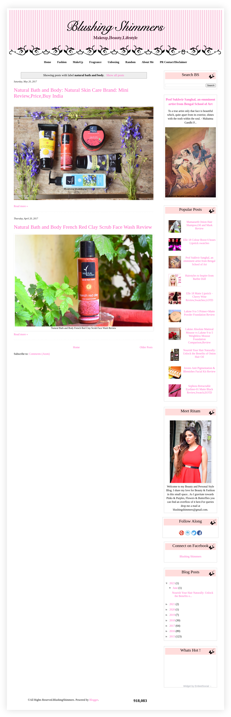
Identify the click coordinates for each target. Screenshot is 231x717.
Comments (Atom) (39, 353)
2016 (172, 631)
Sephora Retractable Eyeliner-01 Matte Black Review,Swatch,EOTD (199, 389)
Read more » (21, 206)
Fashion (62, 62)
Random (130, 62)
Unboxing (113, 62)
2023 (172, 583)
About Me (148, 62)
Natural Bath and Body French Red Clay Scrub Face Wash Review (83, 227)
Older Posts (146, 347)
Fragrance (95, 62)
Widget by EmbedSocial (196, 686)
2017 (172, 625)
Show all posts (115, 75)
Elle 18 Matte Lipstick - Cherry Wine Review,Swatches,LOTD (199, 296)
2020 (172, 609)
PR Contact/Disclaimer (173, 62)
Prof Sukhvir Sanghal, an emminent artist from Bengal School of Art (199, 261)
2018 (172, 620)
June (175, 587)
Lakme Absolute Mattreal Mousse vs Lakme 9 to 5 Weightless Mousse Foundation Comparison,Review (199, 336)
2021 (172, 604)
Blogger (93, 699)
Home (47, 62)
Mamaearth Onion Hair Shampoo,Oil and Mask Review (199, 225)
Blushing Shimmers (191, 556)
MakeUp (78, 62)
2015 (172, 636)
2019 (172, 614)
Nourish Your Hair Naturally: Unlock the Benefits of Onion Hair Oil (199, 353)
